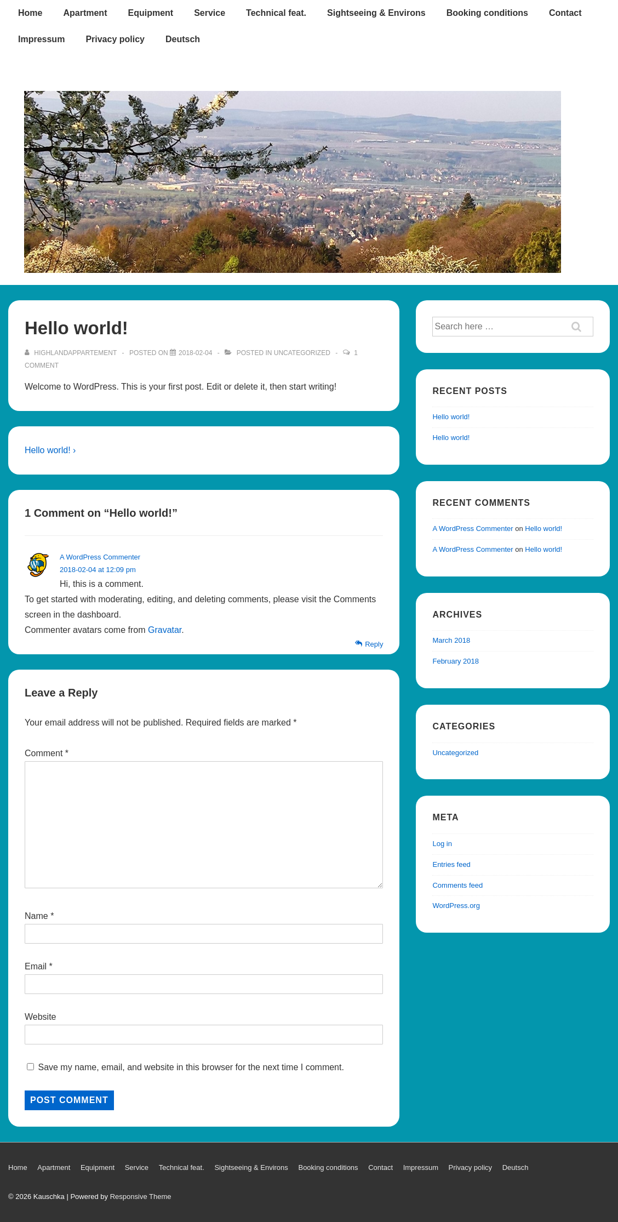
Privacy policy (115, 39)
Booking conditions (487, 13)
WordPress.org (455, 905)
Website (40, 1016)
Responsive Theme (140, 1196)
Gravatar (164, 630)
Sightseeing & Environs (376, 13)
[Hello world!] (195, 353)
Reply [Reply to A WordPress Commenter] (374, 644)
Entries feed (451, 864)
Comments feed (457, 885)
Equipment (150, 13)
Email (36, 966)
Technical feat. (276, 13)
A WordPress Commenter (100, 557)
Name (36, 916)
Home (30, 13)
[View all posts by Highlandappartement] (71, 353)
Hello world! (451, 417)
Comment (46, 753)
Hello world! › (50, 450)
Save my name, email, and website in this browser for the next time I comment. (191, 1067)
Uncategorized (302, 353)
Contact (565, 13)
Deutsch (182, 39)
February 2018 (455, 661)
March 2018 (451, 640)
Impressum (41, 39)
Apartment (85, 13)
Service (209, 13)
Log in (441, 844)
